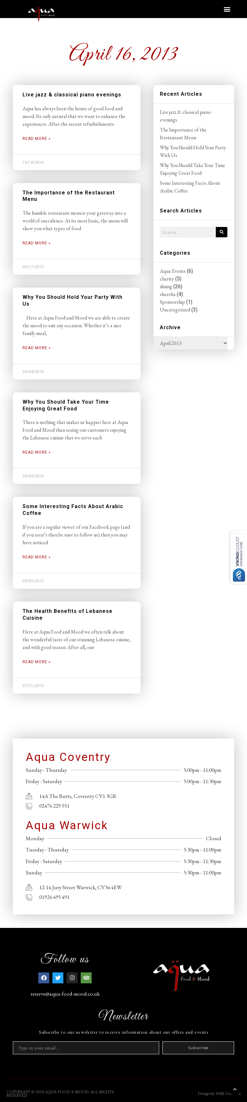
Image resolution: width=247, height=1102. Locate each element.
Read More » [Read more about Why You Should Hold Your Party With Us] (37, 348)
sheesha (168, 294)
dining (166, 286)
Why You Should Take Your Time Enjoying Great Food (66, 405)
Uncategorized (175, 309)
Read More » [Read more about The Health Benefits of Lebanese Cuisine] (37, 662)
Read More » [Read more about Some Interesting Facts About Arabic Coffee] (37, 557)
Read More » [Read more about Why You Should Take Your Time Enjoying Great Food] (37, 452)
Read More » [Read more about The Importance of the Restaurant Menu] (37, 243)
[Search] (221, 232)
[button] (227, 9)
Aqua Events (173, 271)
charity (167, 278)
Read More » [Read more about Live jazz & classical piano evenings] (37, 138)
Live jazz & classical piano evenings (72, 95)
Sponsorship (172, 302)
